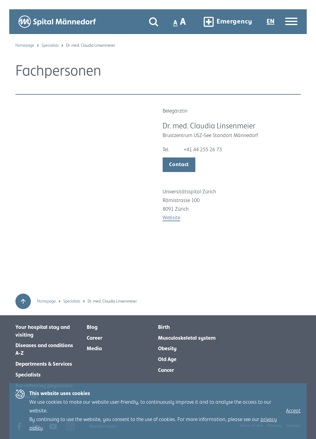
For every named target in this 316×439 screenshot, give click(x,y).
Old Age (167, 359)
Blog (92, 327)
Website (171, 218)
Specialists (51, 45)
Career (94, 338)
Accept (293, 411)
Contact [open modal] (179, 164)
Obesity (167, 348)
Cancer (166, 370)
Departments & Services (43, 364)
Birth (164, 327)
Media (94, 348)
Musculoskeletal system (187, 338)
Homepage (25, 45)
